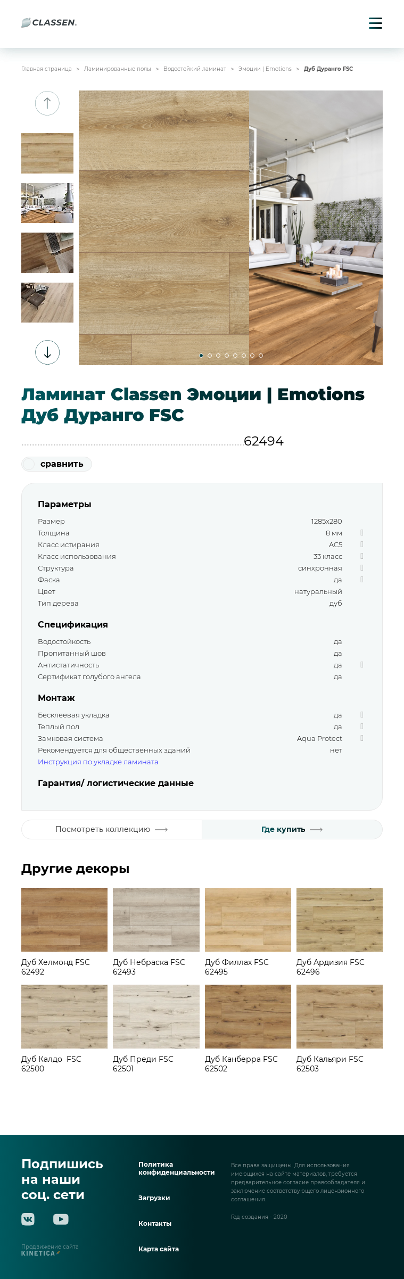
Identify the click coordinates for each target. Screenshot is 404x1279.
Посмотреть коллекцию (111, 829)
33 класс (328, 556)
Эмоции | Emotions (265, 69)
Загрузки (154, 1198)
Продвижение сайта (50, 1250)
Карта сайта (158, 1249)
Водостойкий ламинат (194, 69)
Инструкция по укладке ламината (98, 761)
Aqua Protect (319, 738)
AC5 (335, 544)
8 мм (334, 533)
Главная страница (46, 69)
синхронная (320, 568)
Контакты (154, 1223)
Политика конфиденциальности (176, 1168)
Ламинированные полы (117, 69)
